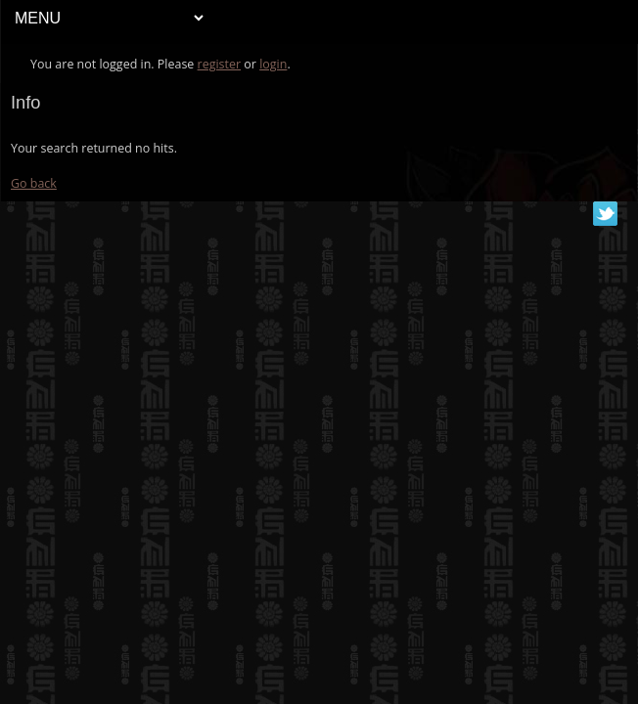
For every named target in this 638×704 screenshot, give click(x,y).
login (273, 64)
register (220, 64)
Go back (34, 183)
